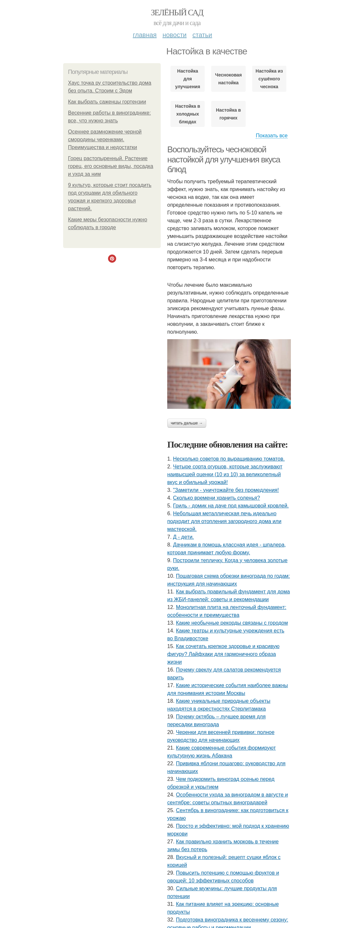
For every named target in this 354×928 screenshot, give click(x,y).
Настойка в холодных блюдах (187, 114)
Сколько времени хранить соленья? (216, 498)
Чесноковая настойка (228, 78)
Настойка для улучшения (187, 78)
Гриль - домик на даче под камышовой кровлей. (231, 505)
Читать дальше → (187, 423)
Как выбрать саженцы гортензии (107, 101)
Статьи (202, 34)
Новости (174, 34)
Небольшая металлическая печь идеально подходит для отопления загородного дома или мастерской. (224, 521)
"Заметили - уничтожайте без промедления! (226, 490)
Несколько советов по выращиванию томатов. (229, 459)
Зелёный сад (177, 12)
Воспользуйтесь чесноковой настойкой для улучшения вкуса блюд (223, 159)
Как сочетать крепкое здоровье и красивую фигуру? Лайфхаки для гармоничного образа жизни (223, 654)
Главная (145, 34)
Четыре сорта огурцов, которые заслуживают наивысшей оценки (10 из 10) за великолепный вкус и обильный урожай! (224, 474)
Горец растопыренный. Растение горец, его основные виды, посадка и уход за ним (110, 166)
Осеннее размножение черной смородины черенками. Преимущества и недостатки (105, 139)
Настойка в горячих (228, 113)
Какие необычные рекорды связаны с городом (232, 623)
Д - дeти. (183, 537)
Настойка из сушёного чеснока (269, 78)
